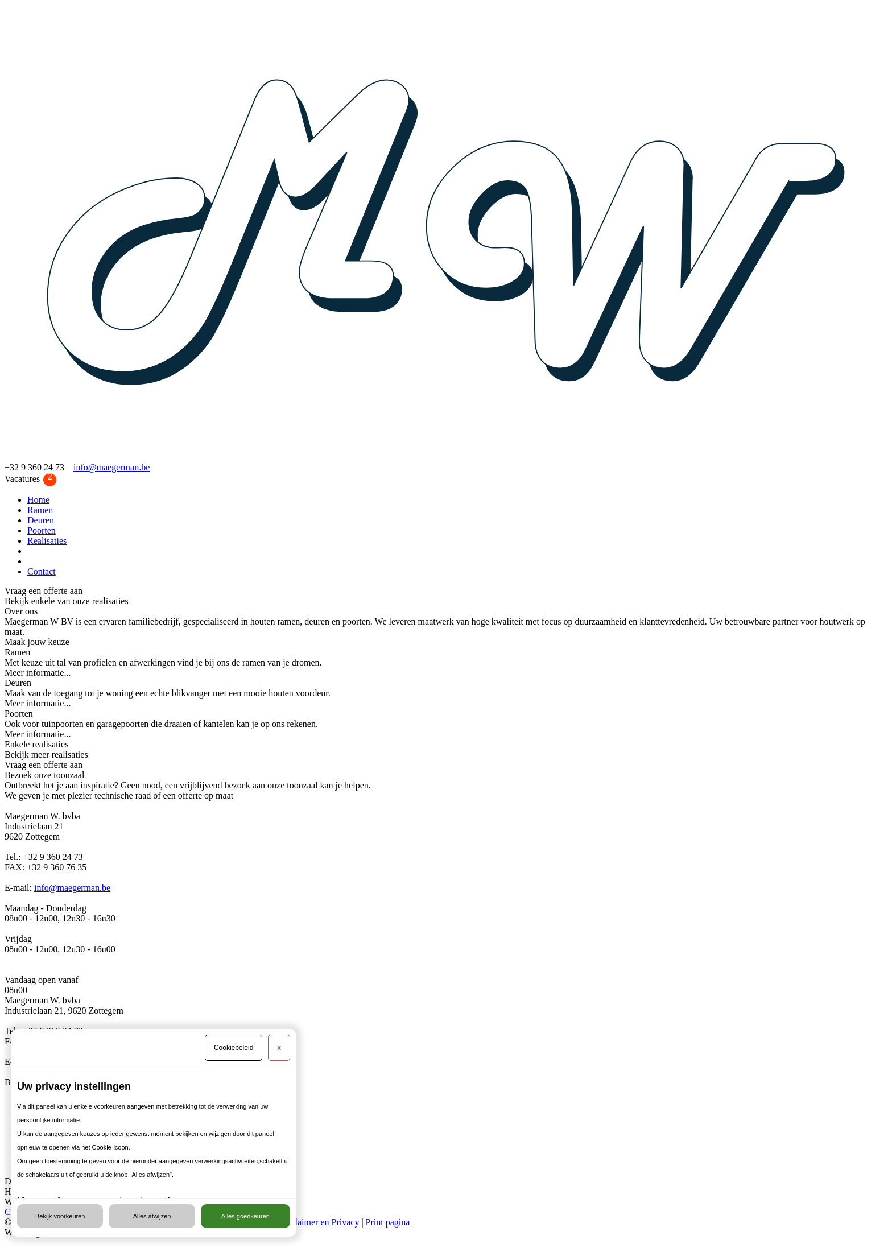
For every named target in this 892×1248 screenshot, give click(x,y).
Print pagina (388, 1222)
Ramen (40, 510)
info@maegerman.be (111, 467)
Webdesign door (34, 1232)
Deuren (40, 520)
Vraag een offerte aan (43, 591)
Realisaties (47, 541)
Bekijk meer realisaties (46, 754)
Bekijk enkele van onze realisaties (67, 601)
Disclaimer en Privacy (318, 1222)
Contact (41, 571)
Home (38, 500)
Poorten (41, 530)
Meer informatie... (38, 672)
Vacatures (30, 479)
